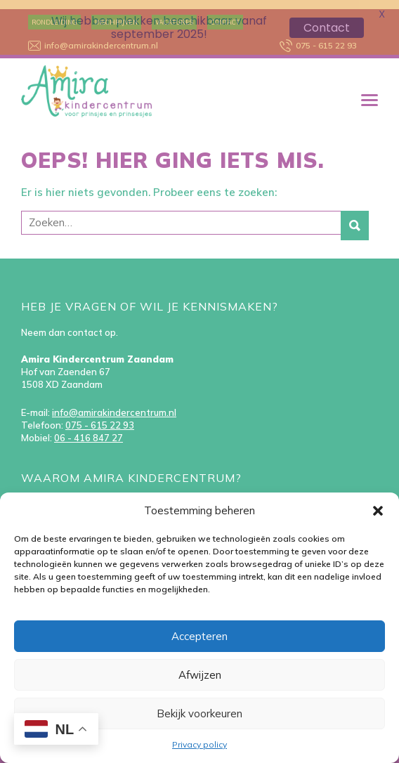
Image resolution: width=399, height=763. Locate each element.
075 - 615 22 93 (99, 416)
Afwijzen (199, 675)
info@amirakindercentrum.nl (114, 404)
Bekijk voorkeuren (199, 713)
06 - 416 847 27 (88, 429)
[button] (378, 511)
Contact (326, 28)
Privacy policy (199, 744)
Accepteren (199, 636)
